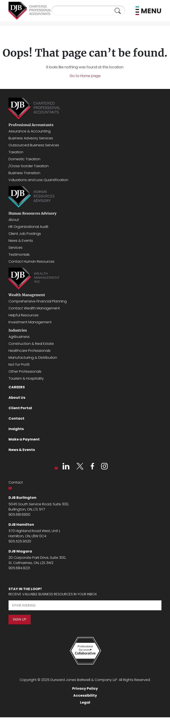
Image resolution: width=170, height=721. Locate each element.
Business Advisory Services (30, 138)
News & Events (20, 240)
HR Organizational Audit (28, 226)
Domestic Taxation (24, 159)
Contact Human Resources (31, 261)
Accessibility (85, 695)
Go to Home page (85, 75)
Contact (16, 418)
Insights (16, 428)
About (13, 219)
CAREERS (16, 387)
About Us (16, 397)
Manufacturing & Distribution (32, 357)
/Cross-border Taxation (28, 166)
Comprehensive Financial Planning (37, 301)
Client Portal (20, 408)
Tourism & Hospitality (26, 378)
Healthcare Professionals (29, 350)
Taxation (15, 152)
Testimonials (19, 254)
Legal (85, 702)
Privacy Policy (85, 688)
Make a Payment (24, 439)
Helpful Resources (23, 315)
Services (15, 247)
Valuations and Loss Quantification (38, 179)
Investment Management (30, 322)
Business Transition (24, 172)
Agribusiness (19, 336)
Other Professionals (24, 371)
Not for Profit (19, 364)
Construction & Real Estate (31, 343)
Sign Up (19, 619)
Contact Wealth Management (34, 308)
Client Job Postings (24, 233)
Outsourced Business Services (33, 145)
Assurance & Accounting (29, 131)
